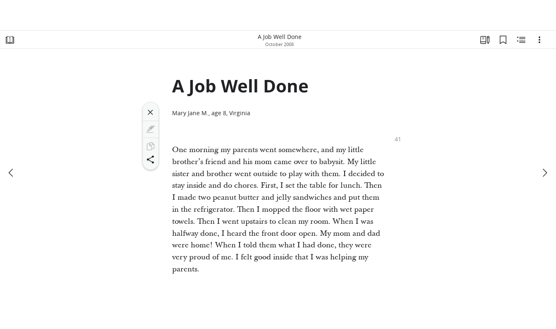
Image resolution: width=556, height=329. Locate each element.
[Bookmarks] (503, 40)
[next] (544, 172)
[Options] (539, 40)
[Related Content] (521, 40)
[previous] (11, 172)
